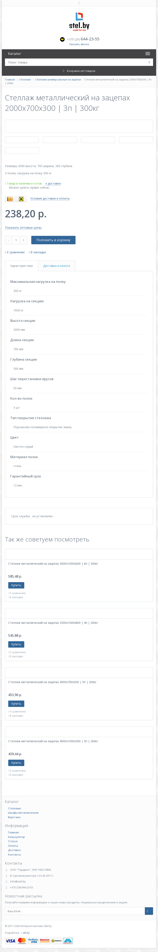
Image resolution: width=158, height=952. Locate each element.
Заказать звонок (79, 44)
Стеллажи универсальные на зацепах (58, 79)
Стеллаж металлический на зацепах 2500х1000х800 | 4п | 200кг (53, 623)
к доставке (53, 183)
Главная (10, 79)
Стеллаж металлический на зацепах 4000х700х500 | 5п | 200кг (52, 682)
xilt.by (26, 933)
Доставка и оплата (56, 266)
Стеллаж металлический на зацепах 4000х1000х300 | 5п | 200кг (53, 741)
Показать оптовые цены (23, 227)
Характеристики (21, 266)
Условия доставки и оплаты (50, 198)
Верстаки (14, 817)
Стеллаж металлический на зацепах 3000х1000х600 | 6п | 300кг (53, 563)
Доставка (14, 850)
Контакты (14, 854)
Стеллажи (25, 79)
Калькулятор (16, 837)
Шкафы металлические (23, 812)
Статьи (12, 841)
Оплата (13, 846)
